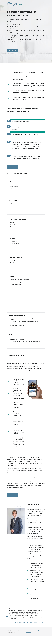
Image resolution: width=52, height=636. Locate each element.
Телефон (12, 222)
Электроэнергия (14, 184)
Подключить (12, 50)
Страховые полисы (14, 203)
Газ (11, 188)
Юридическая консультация (17, 325)
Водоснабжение (14, 186)
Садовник (12, 260)
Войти (43, 3)
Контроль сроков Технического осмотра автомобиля (22, 298)
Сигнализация (13, 241)
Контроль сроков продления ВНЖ (18, 339)
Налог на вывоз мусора (15, 282)
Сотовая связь (13, 226)
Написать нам (41, 631)
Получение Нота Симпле (16, 337)
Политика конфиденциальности (29, 631)
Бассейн (12, 262)
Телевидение (13, 229)
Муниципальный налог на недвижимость (20, 279)
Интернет (12, 224)
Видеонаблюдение (14, 243)
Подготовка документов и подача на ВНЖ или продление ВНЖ (25, 341)
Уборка (12, 265)
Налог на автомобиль (15, 284)
